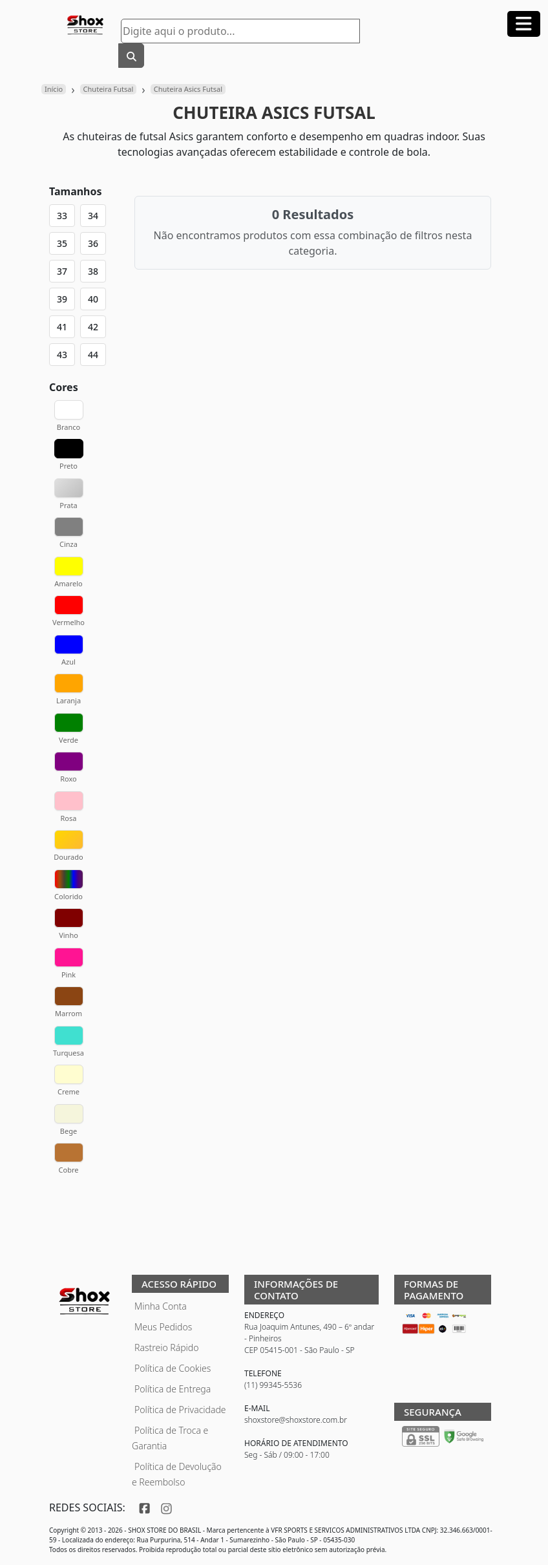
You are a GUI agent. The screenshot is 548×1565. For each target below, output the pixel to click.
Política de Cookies (172, 1368)
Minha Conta (160, 1306)
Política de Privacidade (180, 1409)
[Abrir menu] (523, 24)
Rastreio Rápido (166, 1347)
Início (54, 89)
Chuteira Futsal (108, 89)
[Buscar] (131, 55)
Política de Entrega (172, 1389)
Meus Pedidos (163, 1327)
